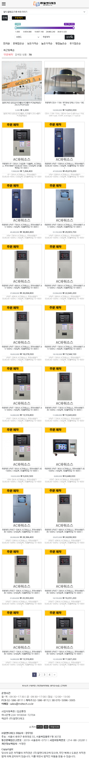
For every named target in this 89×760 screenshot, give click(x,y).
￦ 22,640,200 (64, 293)
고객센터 (64, 686)
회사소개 (25, 686)
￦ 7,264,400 (21, 171)
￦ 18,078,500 (22, 354)
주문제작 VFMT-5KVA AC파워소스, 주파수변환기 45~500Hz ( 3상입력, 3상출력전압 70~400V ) (22, 470)
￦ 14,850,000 (64, 110)
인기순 (6, 43)
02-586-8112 (41, 700)
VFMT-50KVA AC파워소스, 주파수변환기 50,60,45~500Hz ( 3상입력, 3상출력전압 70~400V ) (64, 238)
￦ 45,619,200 (64, 171)
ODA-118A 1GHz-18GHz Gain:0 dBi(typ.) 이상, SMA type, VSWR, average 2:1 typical (64, 115)
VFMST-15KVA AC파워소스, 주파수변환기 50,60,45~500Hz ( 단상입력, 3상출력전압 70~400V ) (22, 665)
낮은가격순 (32, 43)
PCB (39, 727)
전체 (5, 17)
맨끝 (54, 675)
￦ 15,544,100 (64, 354)
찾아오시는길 (55, 686)
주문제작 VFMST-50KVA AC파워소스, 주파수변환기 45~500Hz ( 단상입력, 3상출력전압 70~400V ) (22, 531)
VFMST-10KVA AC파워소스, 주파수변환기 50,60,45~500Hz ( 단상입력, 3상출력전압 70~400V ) (65, 665)
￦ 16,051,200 (64, 598)
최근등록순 (9, 50)
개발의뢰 (54, 727)
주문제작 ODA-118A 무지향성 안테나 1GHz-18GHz (64, 104)
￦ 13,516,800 (22, 415)
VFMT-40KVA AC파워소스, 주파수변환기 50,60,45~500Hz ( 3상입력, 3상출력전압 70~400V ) (22, 299)
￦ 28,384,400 (22, 537)
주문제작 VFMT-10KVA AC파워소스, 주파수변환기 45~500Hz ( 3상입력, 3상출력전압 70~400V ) (22, 409)
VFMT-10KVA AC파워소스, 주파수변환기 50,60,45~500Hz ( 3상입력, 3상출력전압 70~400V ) (22, 421)
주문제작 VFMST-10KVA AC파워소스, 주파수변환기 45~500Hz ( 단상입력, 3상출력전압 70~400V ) (65, 653)
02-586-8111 (15, 700)
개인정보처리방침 (43, 686)
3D (46, 727)
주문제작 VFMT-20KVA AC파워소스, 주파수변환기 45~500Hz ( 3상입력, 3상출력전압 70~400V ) (22, 348)
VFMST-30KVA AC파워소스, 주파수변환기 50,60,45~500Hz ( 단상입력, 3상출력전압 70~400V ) (22, 604)
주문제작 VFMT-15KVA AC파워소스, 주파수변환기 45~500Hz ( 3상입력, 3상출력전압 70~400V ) (65, 348)
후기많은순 (75, 43)
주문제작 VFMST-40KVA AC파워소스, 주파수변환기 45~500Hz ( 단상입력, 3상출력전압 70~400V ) (65, 531)
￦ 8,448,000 (64, 476)
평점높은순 (61, 43)
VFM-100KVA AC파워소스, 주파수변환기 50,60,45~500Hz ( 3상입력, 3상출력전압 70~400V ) (64, 177)
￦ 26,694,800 (22, 293)
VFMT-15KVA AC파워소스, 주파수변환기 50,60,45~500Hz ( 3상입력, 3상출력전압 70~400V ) (64, 360)
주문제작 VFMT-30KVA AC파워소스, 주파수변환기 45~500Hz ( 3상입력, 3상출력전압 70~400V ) (65, 287)
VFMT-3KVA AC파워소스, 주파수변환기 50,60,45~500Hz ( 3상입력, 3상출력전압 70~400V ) (64, 482)
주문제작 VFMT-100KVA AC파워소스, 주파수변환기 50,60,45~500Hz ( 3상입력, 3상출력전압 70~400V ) (65, 166)
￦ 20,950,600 (22, 598)
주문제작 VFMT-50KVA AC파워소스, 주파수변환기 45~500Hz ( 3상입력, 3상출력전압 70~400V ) (65, 226)
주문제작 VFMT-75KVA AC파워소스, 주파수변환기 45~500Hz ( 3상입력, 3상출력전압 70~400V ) (22, 226)
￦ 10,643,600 (64, 415)
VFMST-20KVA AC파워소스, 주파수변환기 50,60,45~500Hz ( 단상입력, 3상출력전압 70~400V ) (65, 604)
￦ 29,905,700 (64, 232)
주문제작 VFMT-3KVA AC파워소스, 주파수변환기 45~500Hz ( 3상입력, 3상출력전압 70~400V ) (65, 470)
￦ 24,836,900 (64, 537)
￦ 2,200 (22, 110)
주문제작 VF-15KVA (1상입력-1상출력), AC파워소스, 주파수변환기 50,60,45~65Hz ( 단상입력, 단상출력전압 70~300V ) (22, 166)
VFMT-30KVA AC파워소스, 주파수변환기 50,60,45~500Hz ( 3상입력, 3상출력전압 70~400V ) (64, 299)
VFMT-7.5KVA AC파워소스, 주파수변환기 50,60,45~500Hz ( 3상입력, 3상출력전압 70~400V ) (64, 421)
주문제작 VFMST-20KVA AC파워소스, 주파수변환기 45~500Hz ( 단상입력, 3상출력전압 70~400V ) (65, 592)
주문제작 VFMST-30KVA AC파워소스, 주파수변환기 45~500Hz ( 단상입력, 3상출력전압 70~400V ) (22, 592)
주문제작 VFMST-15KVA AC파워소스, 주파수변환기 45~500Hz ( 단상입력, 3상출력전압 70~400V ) (22, 653)
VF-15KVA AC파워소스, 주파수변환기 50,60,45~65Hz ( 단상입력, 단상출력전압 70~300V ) (22, 177)
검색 (69, 37)
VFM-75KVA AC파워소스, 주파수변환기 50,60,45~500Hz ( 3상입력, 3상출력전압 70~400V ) (22, 238)
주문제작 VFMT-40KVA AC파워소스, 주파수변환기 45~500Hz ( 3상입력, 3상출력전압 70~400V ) (22, 287)
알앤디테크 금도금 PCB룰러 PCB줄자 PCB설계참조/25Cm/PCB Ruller (21, 104)
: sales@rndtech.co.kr (17, 704)
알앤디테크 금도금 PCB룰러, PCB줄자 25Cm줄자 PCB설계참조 (21, 115)
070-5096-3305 (65, 700)
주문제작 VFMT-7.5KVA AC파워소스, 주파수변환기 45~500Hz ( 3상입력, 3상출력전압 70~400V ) (65, 409)
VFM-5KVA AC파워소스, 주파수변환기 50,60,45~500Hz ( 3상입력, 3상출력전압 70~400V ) (22, 482)
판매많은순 (18, 43)
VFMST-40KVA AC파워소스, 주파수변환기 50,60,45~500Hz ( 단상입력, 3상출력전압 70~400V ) (65, 543)
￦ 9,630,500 (22, 476)
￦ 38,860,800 (22, 232)
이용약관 (33, 686)
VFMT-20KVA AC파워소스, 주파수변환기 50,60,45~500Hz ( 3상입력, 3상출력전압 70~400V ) (22, 360)
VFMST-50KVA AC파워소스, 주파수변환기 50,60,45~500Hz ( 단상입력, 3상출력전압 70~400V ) (22, 543)
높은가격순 (46, 43)
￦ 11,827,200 (64, 659)
